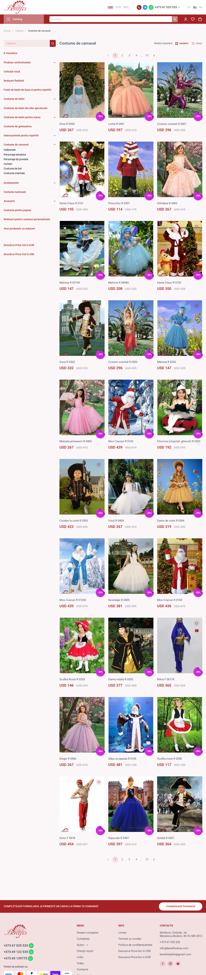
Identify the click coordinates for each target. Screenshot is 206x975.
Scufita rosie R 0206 (169, 759)
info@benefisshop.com (174, 948)
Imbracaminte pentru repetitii (21, 135)
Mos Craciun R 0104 (169, 600)
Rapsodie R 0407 (118, 838)
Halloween (10, 150)
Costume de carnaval (16, 144)
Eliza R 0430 (66, 124)
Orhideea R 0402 (167, 203)
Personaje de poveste (16, 159)
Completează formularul (180, 906)
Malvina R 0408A (118, 283)
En (189, 7)
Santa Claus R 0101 (71, 203)
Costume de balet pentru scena (22, 117)
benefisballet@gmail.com (175, 954)
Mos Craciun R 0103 (120, 441)
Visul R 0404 (116, 521)
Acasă (7, 31)
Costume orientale (14, 173)
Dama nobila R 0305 (120, 679)
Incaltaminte (11, 183)
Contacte (82, 969)
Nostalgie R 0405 (118, 600)
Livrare (122, 932)
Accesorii (9, 201)
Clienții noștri (85, 951)
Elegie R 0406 (67, 759)
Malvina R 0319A (69, 283)
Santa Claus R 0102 (169, 283)
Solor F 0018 (67, 838)
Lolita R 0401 (116, 124)
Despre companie (87, 932)
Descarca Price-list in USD (134, 951)
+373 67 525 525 (166, 7)
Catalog (19, 31)
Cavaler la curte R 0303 (73, 521)
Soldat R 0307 (165, 838)
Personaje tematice (15, 154)
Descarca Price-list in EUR (134, 957)
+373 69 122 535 (16, 952)
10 (146, 56)
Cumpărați (83, 939)
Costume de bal (13, 168)
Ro (195, 7)
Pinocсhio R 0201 (119, 203)
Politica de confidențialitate (135, 945)
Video (80, 963)
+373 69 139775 (15, 959)
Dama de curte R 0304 (170, 521)
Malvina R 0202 (166, 362)
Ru (200, 7)
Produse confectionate (17, 62)
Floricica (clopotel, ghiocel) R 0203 (178, 441)
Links (80, 957)
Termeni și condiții (129, 939)
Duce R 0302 (67, 362)
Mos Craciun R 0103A (72, 600)
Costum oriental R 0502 (122, 362)
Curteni (8, 164)
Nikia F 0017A (165, 679)
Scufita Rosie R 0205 (72, 679)
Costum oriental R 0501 (171, 124)
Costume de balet (14, 99)
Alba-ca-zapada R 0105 (122, 759)
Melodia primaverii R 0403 (75, 441)
